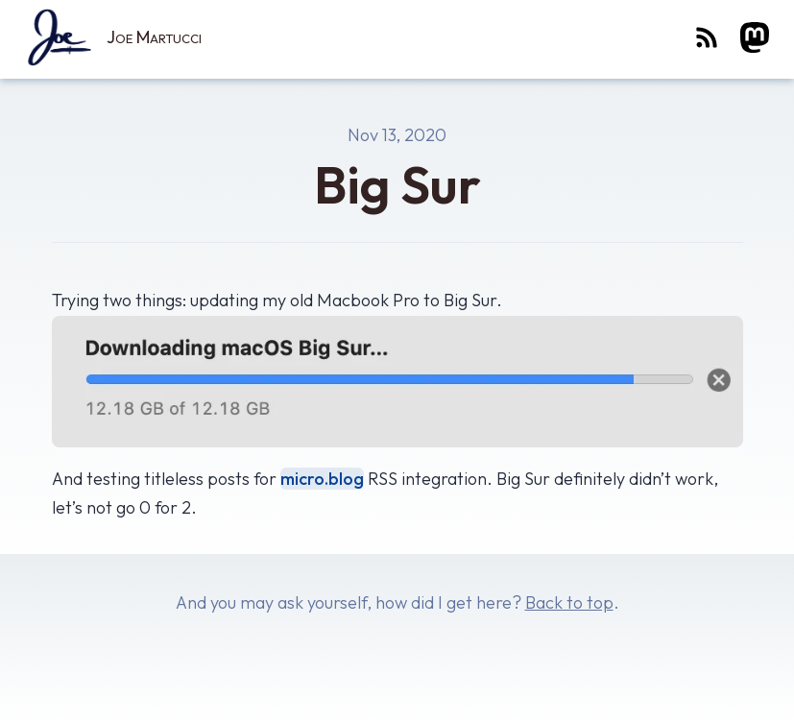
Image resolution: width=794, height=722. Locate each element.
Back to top (569, 602)
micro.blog (322, 479)
